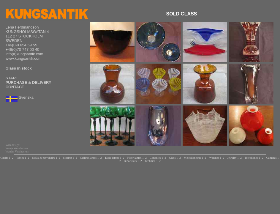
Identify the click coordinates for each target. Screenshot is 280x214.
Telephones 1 (252, 157)
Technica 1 (151, 161)
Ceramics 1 (156, 157)
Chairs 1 (5, 157)
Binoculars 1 (131, 161)
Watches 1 (215, 157)
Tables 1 (21, 157)
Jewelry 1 (233, 157)
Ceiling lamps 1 (89, 157)
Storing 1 (68, 157)
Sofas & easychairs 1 (44, 157)
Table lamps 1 (113, 157)
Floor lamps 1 (135, 157)
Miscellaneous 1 (193, 157)
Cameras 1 (272, 157)
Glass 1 (173, 157)
